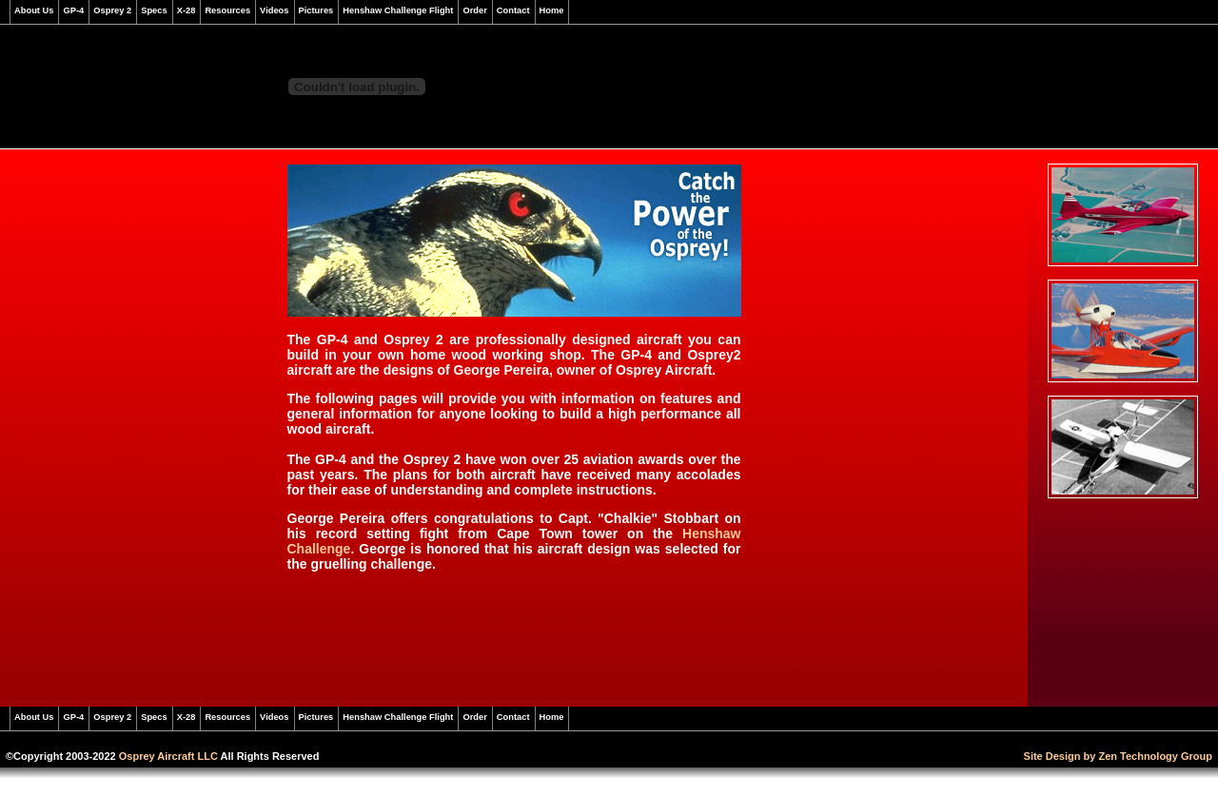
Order (474, 10)
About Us (33, 10)
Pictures (316, 10)
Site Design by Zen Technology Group (1118, 756)
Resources (227, 10)
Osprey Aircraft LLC (168, 756)
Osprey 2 (112, 10)
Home (552, 10)
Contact (513, 10)
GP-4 (73, 10)
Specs (154, 10)
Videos (274, 10)
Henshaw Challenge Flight (398, 10)
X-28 (186, 10)
